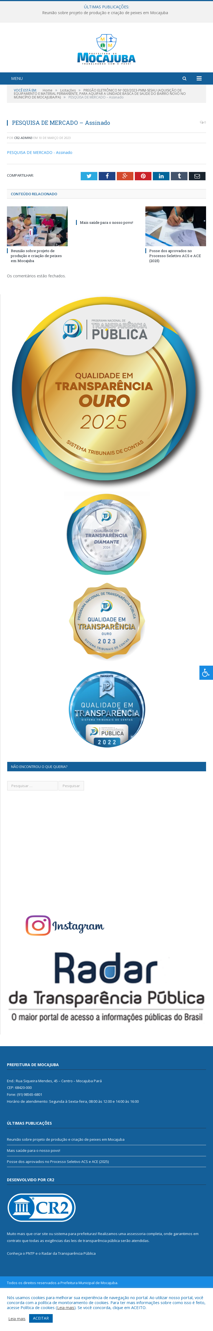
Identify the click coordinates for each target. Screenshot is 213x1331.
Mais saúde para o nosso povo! (106, 252)
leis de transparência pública (95, 1271)
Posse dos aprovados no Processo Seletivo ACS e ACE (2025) (175, 286)
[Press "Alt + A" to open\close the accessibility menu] (206, 673)
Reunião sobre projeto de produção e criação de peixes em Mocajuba (105, 12)
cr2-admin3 (23, 168)
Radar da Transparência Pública (69, 1283)
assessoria (136, 1264)
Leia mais (65, 1307)
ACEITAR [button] (41, 1318)
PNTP (30, 1283)
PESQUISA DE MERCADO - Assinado (39, 183)
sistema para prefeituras (75, 1264)
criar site (41, 1264)
